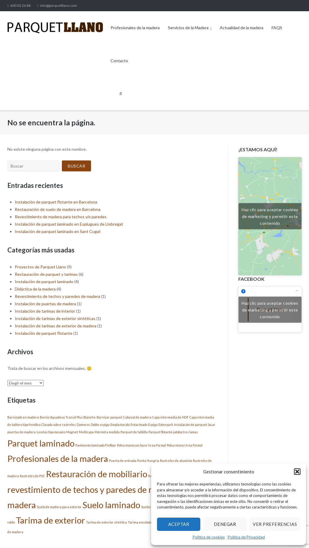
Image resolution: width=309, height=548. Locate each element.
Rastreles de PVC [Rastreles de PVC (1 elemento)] (32, 476)
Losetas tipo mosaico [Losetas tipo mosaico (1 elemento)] (51, 432)
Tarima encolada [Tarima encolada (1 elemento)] (140, 522)
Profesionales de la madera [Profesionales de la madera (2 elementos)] (57, 458)
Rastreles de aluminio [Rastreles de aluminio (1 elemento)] (176, 460)
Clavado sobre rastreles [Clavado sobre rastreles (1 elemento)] (58, 424)
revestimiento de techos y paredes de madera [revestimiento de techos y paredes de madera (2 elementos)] (92, 489)
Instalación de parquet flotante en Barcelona (56, 201)
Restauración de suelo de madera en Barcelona (57, 209)
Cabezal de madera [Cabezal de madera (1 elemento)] (137, 417)
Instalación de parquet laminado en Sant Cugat (58, 231)
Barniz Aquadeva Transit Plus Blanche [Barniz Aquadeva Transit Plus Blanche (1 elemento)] (68, 417)
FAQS (277, 27)
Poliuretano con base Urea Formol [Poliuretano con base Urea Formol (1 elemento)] (141, 445)
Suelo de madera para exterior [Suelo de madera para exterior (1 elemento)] (59, 507)
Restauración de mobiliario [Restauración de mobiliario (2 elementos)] (96, 474)
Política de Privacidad (246, 537)
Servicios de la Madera (188, 27)
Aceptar (178, 524)
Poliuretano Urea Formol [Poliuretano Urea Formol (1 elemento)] (184, 445)
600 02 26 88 (20, 5)
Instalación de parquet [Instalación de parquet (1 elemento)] (190, 424)
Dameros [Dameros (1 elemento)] (83, 424)
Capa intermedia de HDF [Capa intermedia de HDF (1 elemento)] (170, 417)
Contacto (119, 60)
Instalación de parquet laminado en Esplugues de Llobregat (69, 224)
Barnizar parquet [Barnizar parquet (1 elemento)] (109, 417)
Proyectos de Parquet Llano (40, 266)
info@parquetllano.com (58, 5)
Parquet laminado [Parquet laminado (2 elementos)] (41, 443)
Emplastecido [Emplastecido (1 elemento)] (120, 424)
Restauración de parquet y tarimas (46, 274)
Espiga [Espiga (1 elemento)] (153, 424)
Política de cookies (209, 537)
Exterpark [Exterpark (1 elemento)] (165, 424)
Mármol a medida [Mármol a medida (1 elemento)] (107, 432)
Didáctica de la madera (35, 288)
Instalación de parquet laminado (44, 281)
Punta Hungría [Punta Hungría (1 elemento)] (148, 460)
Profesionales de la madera (135, 27)
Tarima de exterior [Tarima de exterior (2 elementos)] (50, 520)
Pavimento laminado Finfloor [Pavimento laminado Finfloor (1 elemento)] (95, 445)
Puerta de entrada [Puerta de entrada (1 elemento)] (122, 460)
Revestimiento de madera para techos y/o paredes (61, 216)
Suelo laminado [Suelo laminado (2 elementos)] (111, 505)
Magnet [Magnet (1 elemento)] (72, 432)
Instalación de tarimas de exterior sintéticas (55, 318)
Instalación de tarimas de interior (45, 311)
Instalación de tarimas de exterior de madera (55, 325)
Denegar (225, 524)
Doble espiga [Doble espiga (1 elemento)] (100, 424)
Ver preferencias (275, 524)
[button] (297, 472)
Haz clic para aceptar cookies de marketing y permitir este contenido (270, 216)
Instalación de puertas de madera (45, 303)
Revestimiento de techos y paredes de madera (57, 296)
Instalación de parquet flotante (43, 333)
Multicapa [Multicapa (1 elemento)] (86, 432)
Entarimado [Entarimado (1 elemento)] (138, 424)
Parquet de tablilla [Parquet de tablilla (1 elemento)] (134, 432)
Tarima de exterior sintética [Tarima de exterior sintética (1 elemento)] (106, 522)
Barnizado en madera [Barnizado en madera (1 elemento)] (23, 417)
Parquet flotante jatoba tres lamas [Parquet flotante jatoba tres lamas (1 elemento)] (173, 432)
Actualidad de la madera (241, 27)
